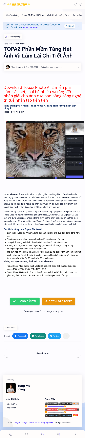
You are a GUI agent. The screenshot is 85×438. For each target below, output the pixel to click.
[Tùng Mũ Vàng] (17, 67)
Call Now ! (70, 26)
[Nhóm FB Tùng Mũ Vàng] (33, 15)
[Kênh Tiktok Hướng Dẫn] (58, 15)
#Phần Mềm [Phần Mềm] (10, 327)
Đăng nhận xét (42, 353)
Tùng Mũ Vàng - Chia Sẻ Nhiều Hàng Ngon (33, 422)
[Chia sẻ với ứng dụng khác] (66, 336)
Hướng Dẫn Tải (26, 301)
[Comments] (74, 434)
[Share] (58, 434)
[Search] (76, 4)
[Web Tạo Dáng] (12, 15)
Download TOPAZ (60, 301)
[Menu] (42, 434)
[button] (81, 4)
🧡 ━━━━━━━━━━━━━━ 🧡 (62, 405)
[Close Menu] (78, 26)
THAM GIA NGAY (30, 27)
